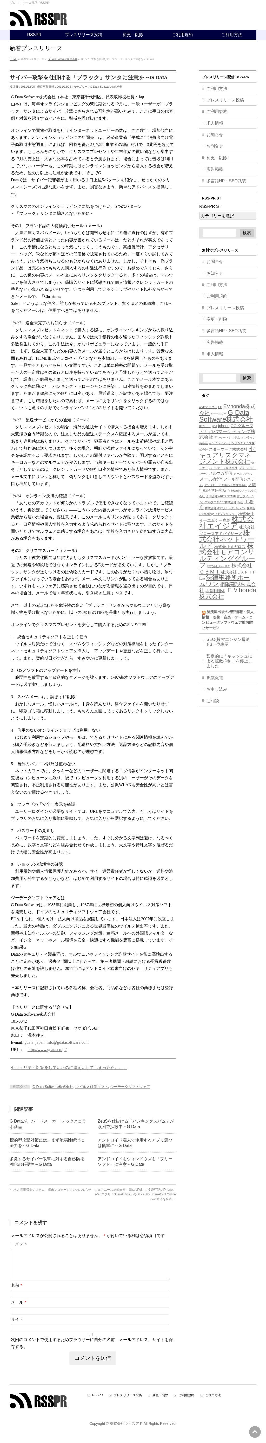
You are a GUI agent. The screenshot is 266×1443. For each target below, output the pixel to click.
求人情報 (215, 123)
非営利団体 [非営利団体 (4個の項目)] (215, 591)
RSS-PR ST (210, 206)
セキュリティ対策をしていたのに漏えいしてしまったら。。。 (69, 1067)
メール (18, 1308)
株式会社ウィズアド (126, 1430)
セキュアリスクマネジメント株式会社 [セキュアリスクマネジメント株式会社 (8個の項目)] (227, 455)
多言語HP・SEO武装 (226, 181)
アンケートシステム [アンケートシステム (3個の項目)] (227, 437)
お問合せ (215, 146)
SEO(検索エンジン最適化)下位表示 (228, 642)
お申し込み (217, 689)
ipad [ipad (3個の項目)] (214, 426)
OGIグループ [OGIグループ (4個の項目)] (242, 426)
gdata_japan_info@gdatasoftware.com (56, 1042)
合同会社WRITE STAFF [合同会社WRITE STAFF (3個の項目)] (221, 496)
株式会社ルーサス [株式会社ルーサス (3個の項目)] (218, 566)
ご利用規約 (217, 111)
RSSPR (97, 1401)
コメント (19, 1244)
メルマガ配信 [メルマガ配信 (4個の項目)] (220, 473)
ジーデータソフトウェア (130, 1087)
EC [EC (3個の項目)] (220, 407)
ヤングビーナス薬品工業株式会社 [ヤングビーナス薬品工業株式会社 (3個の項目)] (225, 485)
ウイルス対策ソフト (91, 1087)
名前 (16, 1291)
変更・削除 (217, 158)
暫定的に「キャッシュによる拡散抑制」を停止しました (229, 661)
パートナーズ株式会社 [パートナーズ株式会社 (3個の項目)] (223, 467)
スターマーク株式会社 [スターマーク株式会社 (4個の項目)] (228, 449)
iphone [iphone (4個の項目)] (224, 426)
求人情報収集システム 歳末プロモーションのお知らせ (50, 1189)
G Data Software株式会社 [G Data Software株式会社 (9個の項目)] (226, 416)
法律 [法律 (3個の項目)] (202, 578)
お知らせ (215, 134)
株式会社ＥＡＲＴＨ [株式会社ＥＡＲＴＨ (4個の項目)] (238, 572)
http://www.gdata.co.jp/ (47, 1049)
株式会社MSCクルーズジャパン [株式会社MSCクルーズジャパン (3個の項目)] (225, 508)
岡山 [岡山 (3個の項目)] (240, 502)
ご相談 (213, 701)
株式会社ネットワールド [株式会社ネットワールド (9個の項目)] (226, 539)
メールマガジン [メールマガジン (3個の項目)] (244, 473)
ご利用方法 (217, 88)
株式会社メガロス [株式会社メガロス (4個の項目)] (229, 547)
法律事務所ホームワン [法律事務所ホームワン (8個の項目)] (224, 581)
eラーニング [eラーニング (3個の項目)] (219, 413)
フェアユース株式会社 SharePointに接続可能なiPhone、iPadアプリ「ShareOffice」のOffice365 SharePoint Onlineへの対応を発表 (135, 1194)
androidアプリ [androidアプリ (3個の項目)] (208, 407)
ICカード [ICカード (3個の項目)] (205, 426)
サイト (17, 1325)
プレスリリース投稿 (225, 100)
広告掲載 (215, 169)
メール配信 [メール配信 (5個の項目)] (211, 479)
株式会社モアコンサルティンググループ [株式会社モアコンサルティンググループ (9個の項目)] (227, 555)
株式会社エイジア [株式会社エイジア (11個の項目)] (226, 522)
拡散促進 (215, 677)
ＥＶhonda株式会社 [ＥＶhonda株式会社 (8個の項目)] (227, 593)
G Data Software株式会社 (106, 86)
